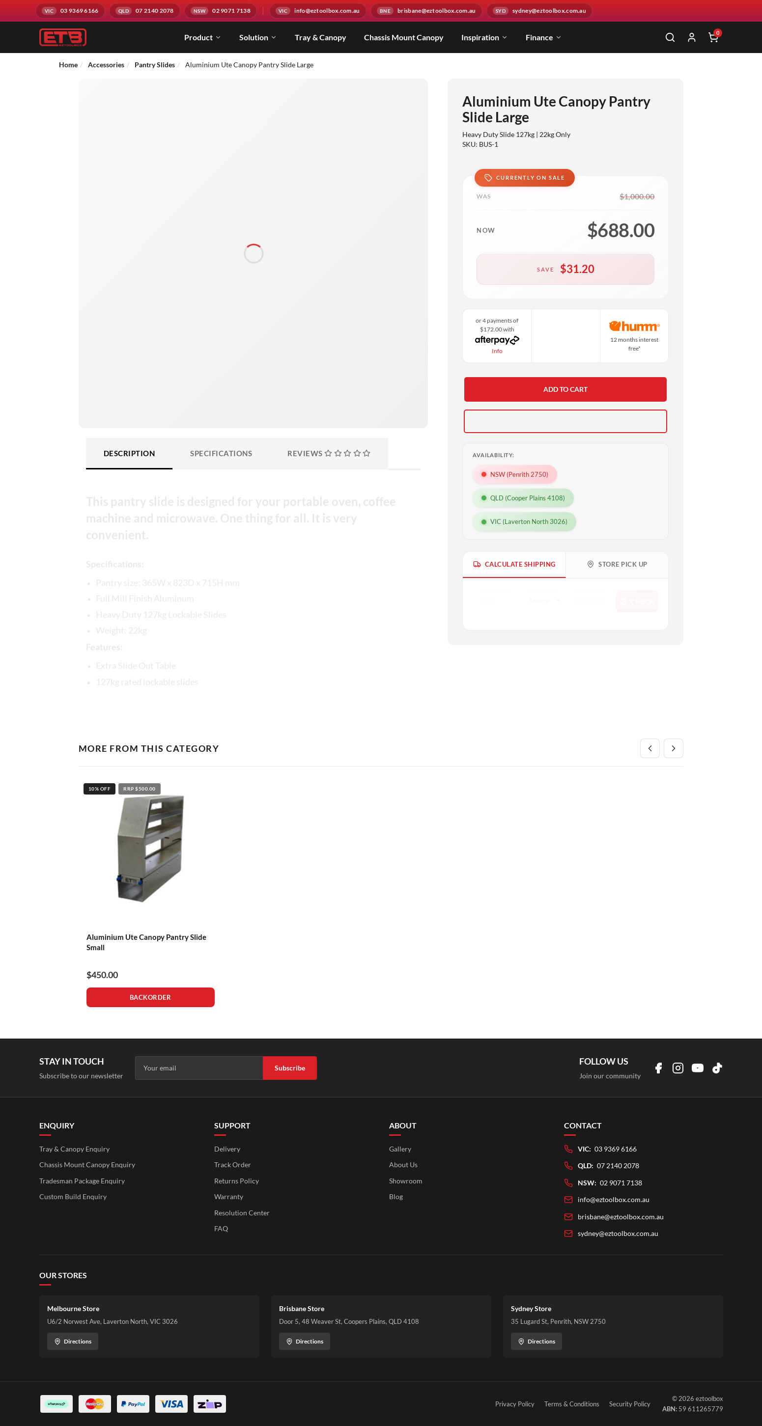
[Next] (673, 748)
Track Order (232, 1164)
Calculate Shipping (514, 564)
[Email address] (199, 1068)
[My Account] (692, 37)
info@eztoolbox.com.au (613, 1199)
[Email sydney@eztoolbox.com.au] (539, 11)
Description (129, 453)
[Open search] (670, 37)
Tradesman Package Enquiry (82, 1181)
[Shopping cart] (713, 37)
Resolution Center (242, 1212)
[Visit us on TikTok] (717, 1068)
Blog (396, 1196)
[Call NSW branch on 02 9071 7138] (220, 11)
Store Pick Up (617, 564)
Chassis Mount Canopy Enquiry (87, 1164)
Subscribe (290, 1068)
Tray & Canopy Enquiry (74, 1149)
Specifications (221, 453)
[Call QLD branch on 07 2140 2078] (144, 11)
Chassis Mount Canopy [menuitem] (404, 37)
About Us (403, 1164)
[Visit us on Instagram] (678, 1068)
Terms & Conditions (571, 1404)
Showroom (406, 1181)
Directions (72, 1341)
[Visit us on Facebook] (658, 1068)
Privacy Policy (515, 1404)
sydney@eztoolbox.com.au (618, 1233)
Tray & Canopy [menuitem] (320, 37)
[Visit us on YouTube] (698, 1068)
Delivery (227, 1149)
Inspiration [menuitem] (484, 37)
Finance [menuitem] (544, 37)
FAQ (221, 1228)
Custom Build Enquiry (73, 1196)
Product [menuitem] (203, 37)
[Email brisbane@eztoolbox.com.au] (426, 11)
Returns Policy (236, 1181)
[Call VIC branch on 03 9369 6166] (70, 11)
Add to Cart (565, 389)
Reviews (328, 453)
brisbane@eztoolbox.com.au (621, 1216)
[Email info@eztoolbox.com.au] (318, 11)
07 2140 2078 (618, 1165)
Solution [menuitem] (258, 37)
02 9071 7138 (621, 1183)
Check (637, 599)
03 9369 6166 (615, 1149)
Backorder (150, 997)
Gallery (400, 1149)
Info (497, 351)
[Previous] (650, 748)
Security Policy (629, 1404)
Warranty (228, 1196)
